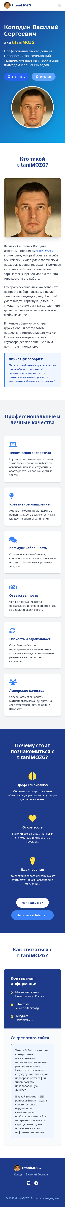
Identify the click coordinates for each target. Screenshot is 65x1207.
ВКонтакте (16, 76)
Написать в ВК (33, 903)
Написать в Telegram (32, 915)
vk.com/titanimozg (27, 1008)
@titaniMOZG (24, 1020)
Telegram (44, 76)
